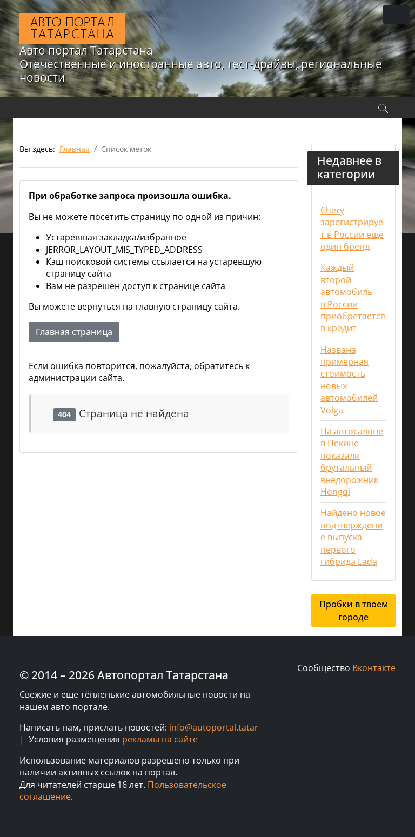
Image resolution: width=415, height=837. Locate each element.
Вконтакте (374, 668)
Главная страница (74, 332)
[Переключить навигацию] (396, 14)
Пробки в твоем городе (353, 610)
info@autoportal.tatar (213, 727)
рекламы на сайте (160, 739)
